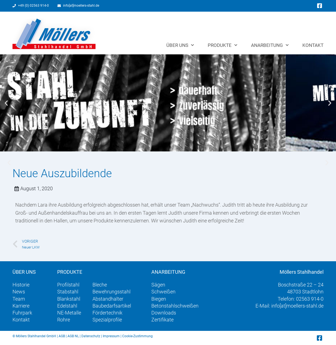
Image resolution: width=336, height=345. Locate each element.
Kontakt (313, 45)
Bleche (99, 285)
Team (18, 299)
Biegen (158, 299)
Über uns (180, 45)
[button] (6, 103)
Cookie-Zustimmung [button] (137, 336)
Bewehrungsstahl (111, 292)
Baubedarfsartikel (111, 306)
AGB (62, 336)
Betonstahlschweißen (175, 306)
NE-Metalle (69, 313)
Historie (20, 285)
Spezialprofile (107, 320)
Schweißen (163, 292)
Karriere (20, 306)
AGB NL (73, 336)
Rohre (63, 320)
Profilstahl (68, 285)
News (18, 292)
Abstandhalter (107, 299)
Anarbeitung (270, 45)
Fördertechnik (107, 313)
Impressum (111, 336)
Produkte (222, 45)
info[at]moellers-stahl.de (297, 306)
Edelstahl (67, 306)
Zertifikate (162, 320)
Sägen (158, 285)
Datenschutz (90, 336)
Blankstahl (68, 299)
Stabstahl (67, 292)
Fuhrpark (22, 313)
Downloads (163, 313)
